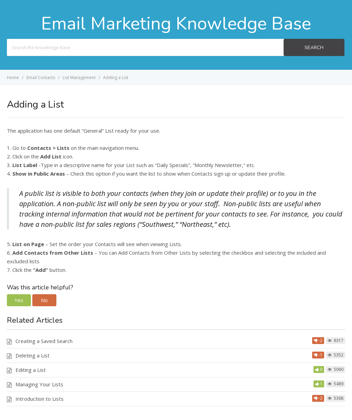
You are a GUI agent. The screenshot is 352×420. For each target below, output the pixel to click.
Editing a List (30, 369)
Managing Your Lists (39, 384)
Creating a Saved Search (44, 341)
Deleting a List (32, 355)
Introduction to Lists (39, 398)
